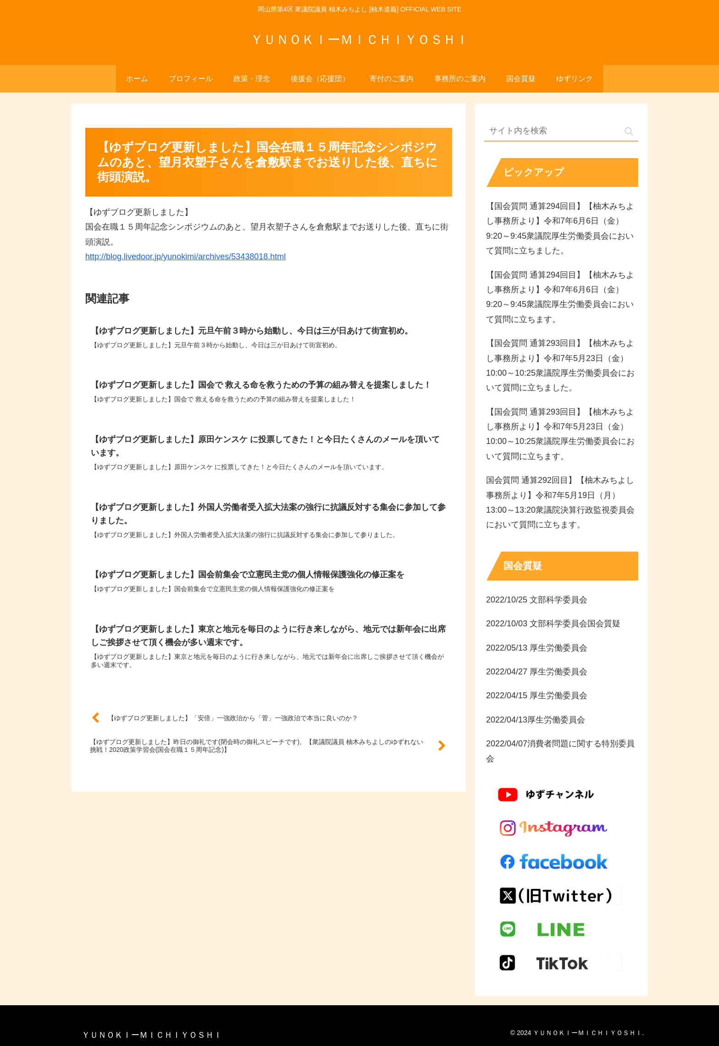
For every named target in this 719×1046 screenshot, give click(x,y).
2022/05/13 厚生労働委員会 (536, 647)
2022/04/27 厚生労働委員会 (536, 671)
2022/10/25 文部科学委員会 (536, 599)
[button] (629, 131)
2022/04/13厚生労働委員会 (535, 719)
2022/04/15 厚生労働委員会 (536, 695)
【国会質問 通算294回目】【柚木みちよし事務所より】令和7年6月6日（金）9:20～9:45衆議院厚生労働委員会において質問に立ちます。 (560, 297)
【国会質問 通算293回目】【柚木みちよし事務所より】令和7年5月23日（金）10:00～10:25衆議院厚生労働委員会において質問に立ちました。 (560, 365)
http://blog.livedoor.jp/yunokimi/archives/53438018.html (185, 256)
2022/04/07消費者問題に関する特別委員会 (560, 751)
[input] (561, 131)
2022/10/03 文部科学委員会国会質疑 (553, 623)
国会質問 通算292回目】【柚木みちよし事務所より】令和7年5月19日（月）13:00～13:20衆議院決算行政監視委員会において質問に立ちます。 (560, 502)
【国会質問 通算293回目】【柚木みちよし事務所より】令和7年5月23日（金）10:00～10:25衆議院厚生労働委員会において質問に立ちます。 (560, 434)
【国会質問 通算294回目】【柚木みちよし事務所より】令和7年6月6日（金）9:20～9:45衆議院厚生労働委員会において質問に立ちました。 (560, 228)
